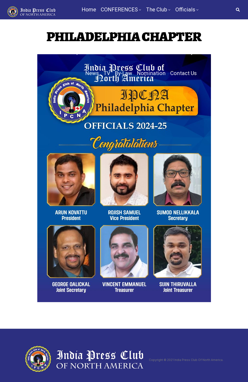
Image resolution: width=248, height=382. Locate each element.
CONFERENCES (119, 10)
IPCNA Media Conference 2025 (134, 52)
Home (89, 10)
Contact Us (183, 73)
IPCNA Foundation (182, 31)
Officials (185, 10)
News (92, 73)
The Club (156, 10)
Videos (206, 52)
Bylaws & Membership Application (114, 31)
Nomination (151, 73)
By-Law (123, 73)
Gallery (185, 52)
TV (106, 73)
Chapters (78, 52)
